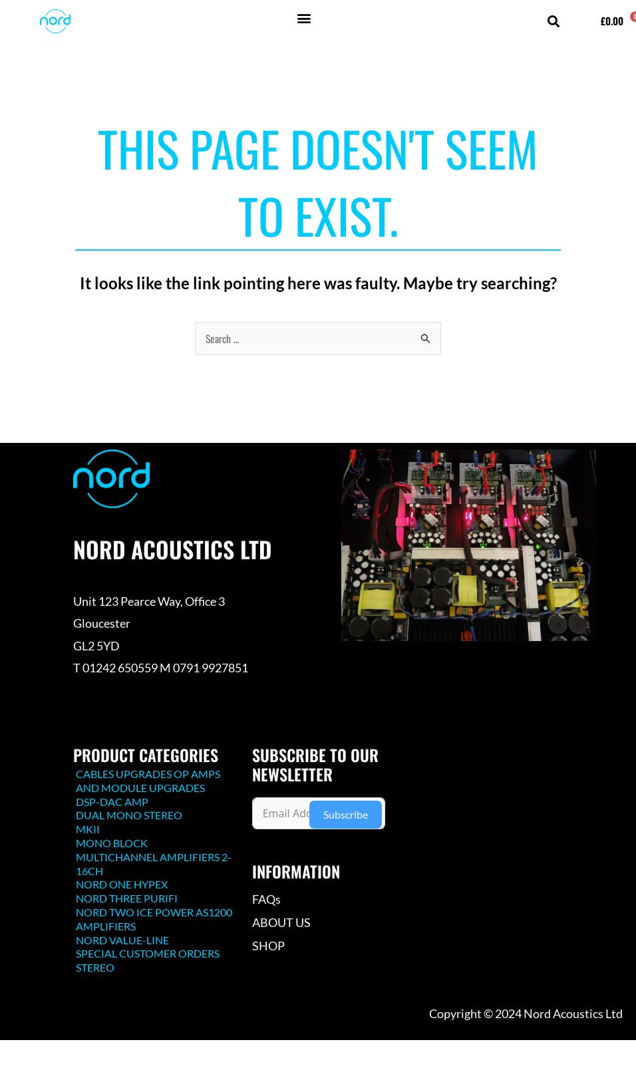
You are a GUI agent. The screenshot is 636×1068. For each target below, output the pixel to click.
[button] (304, 18)
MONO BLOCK (112, 843)
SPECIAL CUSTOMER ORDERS (148, 953)
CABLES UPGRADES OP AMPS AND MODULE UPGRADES (148, 780)
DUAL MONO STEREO (129, 815)
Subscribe (345, 814)
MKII (88, 829)
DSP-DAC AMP (112, 801)
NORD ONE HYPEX (122, 884)
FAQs (266, 899)
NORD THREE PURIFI (127, 898)
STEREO (95, 967)
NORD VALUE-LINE (122, 940)
